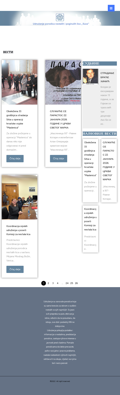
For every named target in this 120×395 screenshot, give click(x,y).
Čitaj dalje (15, 158)
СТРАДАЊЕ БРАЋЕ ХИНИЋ (107, 77)
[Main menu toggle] (111, 8)
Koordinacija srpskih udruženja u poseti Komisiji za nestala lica (18, 230)
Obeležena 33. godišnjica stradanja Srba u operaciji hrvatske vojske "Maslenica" (17, 119)
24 (67, 283)
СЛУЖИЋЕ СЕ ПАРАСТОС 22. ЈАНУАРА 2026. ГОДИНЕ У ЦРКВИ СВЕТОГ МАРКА (60, 119)
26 (76, 283)
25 (71, 283)
